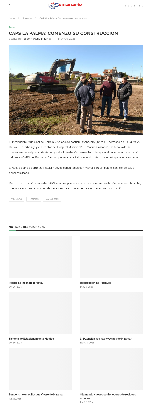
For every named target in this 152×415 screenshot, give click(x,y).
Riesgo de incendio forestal (26, 282)
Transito (27, 18)
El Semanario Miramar (37, 38)
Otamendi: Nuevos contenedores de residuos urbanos (108, 396)
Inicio (12, 18)
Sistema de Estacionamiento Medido (31, 338)
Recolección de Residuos (95, 282)
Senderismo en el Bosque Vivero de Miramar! (36, 394)
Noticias (33, 199)
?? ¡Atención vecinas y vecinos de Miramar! (106, 338)
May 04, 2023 (51, 199)
